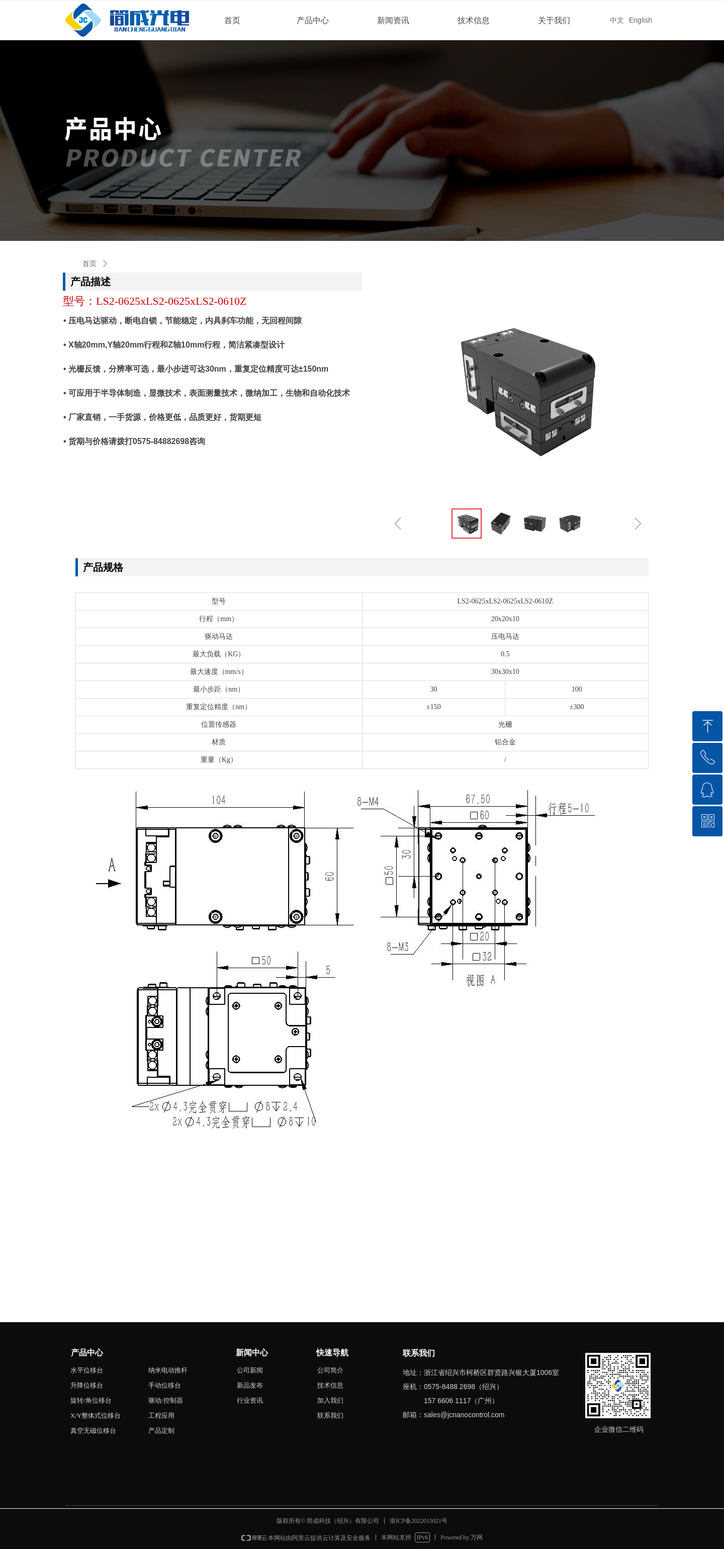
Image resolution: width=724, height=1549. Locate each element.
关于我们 (554, 20)
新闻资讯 (393, 20)
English (640, 20)
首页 (232, 20)
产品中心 (313, 20)
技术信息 (474, 20)
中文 (617, 20)
